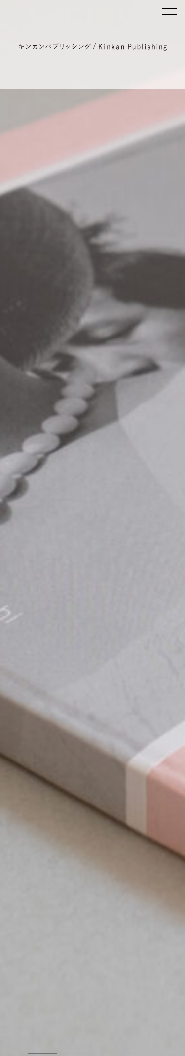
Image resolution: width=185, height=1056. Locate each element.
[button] (42, 1053)
